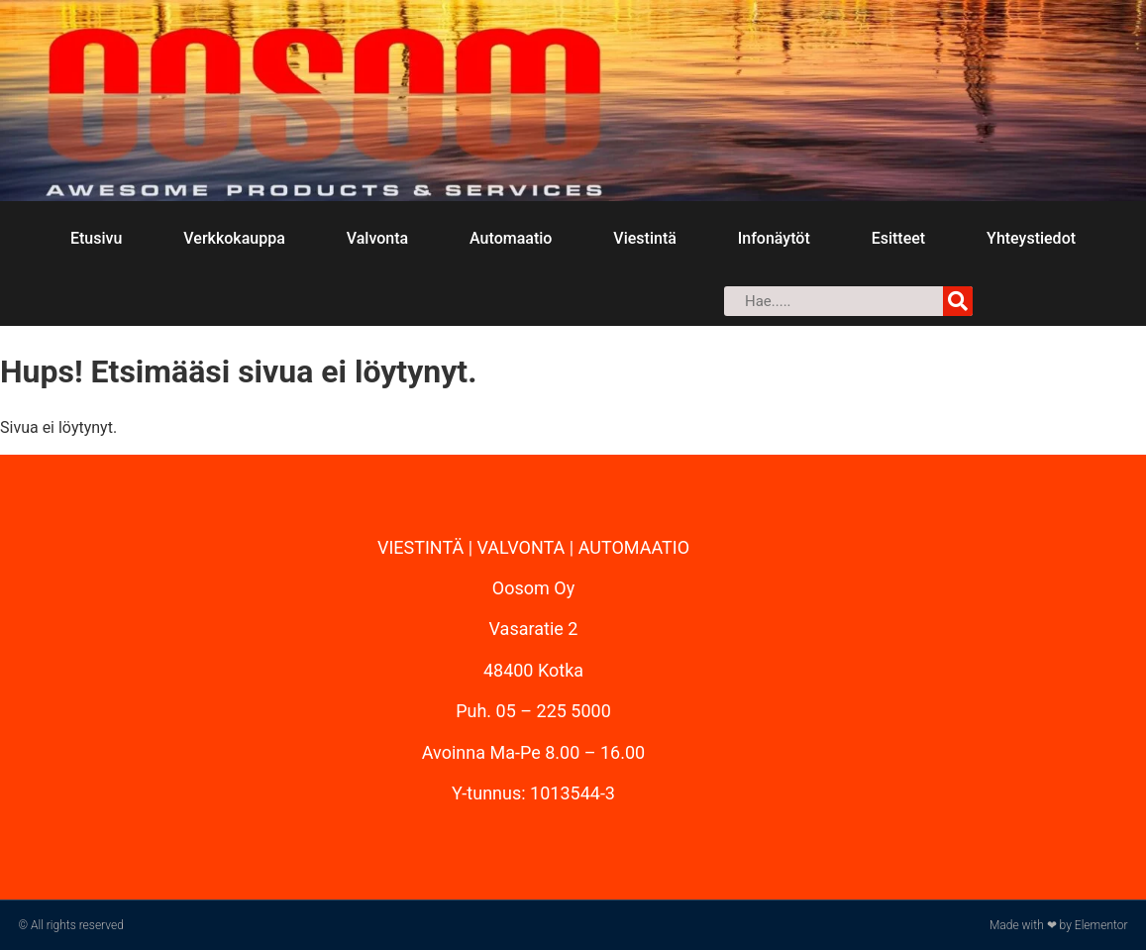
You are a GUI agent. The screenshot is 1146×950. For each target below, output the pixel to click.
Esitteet (898, 238)
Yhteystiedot (1031, 238)
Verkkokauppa (233, 238)
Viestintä (644, 238)
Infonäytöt (774, 238)
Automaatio (510, 238)
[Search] (958, 301)
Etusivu (96, 238)
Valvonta (377, 238)
